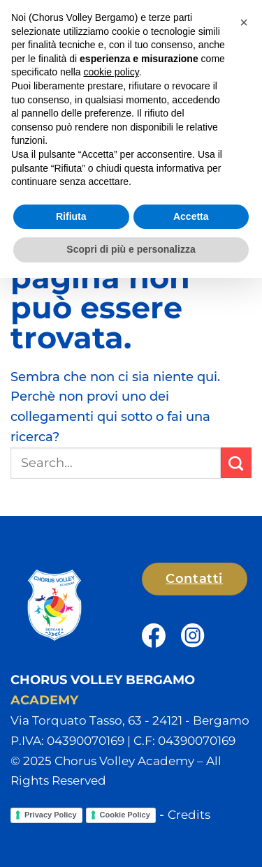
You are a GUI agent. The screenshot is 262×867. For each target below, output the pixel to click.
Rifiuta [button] (71, 805)
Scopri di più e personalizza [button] (130, 838)
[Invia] (236, 462)
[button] (242, 24)
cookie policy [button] (111, 661)
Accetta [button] (191, 805)
